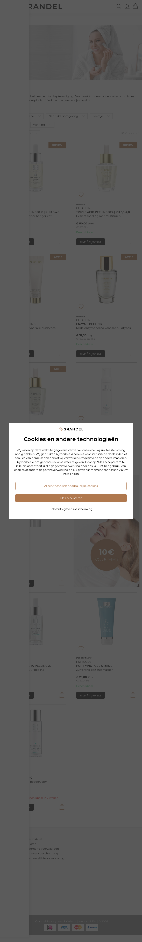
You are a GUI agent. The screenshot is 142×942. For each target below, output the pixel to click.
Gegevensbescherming (76, 509)
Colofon (54, 509)
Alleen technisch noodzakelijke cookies (71, 486)
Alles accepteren (71, 498)
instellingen (71, 473)
